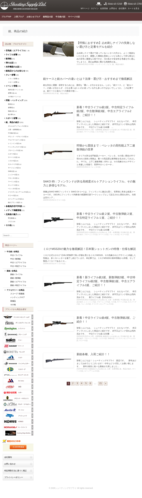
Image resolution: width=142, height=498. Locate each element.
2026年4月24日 (82, 64)
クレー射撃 (10, 75)
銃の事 (10, 114)
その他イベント (13, 96)
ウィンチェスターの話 (15, 147)
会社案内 (122, 8)
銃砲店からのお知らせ (111, 130)
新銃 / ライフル (16, 274)
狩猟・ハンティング (97, 64)
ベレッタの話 (109, 132)
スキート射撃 (12, 82)
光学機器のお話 (12, 67)
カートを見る (133, 8)
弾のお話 (10, 63)
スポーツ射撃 (11, 118)
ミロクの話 (99, 132)
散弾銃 (9, 58)
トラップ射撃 (12, 78)
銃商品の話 (48, 17)
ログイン (95, 8)
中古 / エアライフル (18, 263)
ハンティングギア (17, 297)
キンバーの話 (12, 185)
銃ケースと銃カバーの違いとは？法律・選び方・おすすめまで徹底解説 (87, 78)
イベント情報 (11, 86)
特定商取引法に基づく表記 (15, 470)
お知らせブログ (33, 17)
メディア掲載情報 (13, 210)
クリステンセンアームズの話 (102, 304)
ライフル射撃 (11, 54)
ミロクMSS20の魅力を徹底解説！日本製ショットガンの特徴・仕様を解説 (89, 248)
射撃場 (10, 107)
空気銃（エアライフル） (16, 50)
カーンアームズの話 (91, 371)
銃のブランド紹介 (14, 202)
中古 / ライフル (16, 255)
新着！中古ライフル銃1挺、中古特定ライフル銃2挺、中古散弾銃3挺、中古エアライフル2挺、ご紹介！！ (105, 111)
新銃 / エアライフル (18, 282)
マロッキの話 (12, 178)
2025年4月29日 (82, 167)
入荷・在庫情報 (96, 130)
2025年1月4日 (82, 369)
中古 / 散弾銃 (15, 259)
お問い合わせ (9, 464)
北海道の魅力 (11, 214)
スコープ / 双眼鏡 (17, 294)
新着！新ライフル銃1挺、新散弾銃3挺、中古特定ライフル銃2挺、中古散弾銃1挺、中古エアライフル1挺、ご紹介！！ (106, 281)
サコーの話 (61, 200)
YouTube (99, 4)
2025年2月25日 (82, 336)
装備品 (13, 301)
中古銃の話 (60, 17)
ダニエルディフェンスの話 (17, 126)
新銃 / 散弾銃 (15, 278)
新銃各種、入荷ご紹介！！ (93, 354)
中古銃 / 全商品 (13, 252)
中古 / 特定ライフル (18, 266)
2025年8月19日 (49, 93)
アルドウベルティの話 (15, 140)
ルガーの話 (12, 154)
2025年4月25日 (49, 200)
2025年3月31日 (49, 264)
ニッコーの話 (12, 174)
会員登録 (104, 8)
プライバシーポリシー (13, 477)
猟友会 (10, 104)
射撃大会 (11, 93)
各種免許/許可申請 (14, 206)
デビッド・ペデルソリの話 (17, 136)
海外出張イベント (14, 90)
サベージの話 (74, 17)
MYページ (85, 8)
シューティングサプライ (23, 5)
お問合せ (113, 8)
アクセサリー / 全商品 (16, 290)
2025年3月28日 (82, 300)
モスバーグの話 (13, 164)
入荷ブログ (19, 17)
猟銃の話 (11, 111)
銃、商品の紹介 (118, 64)
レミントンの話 (90, 302)
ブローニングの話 (91, 234)
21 (100, 383)
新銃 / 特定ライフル (18, 285)
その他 (113, 302)
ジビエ (108, 64)
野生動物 (11, 218)
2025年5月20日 (82, 130)
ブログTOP (6, 17)
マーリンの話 (12, 181)
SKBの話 (111, 338)
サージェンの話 (13, 168)
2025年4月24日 (82, 232)
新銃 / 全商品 (12, 271)
